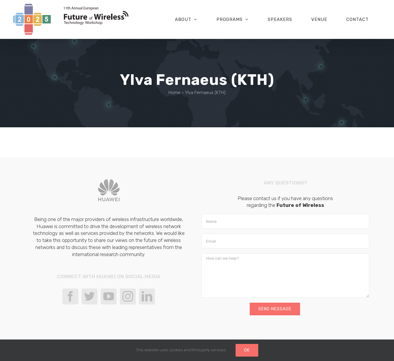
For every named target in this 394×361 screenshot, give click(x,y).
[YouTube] (109, 296)
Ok (247, 350)
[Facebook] (70, 296)
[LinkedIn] (147, 296)
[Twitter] (89, 296)
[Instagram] (128, 296)
